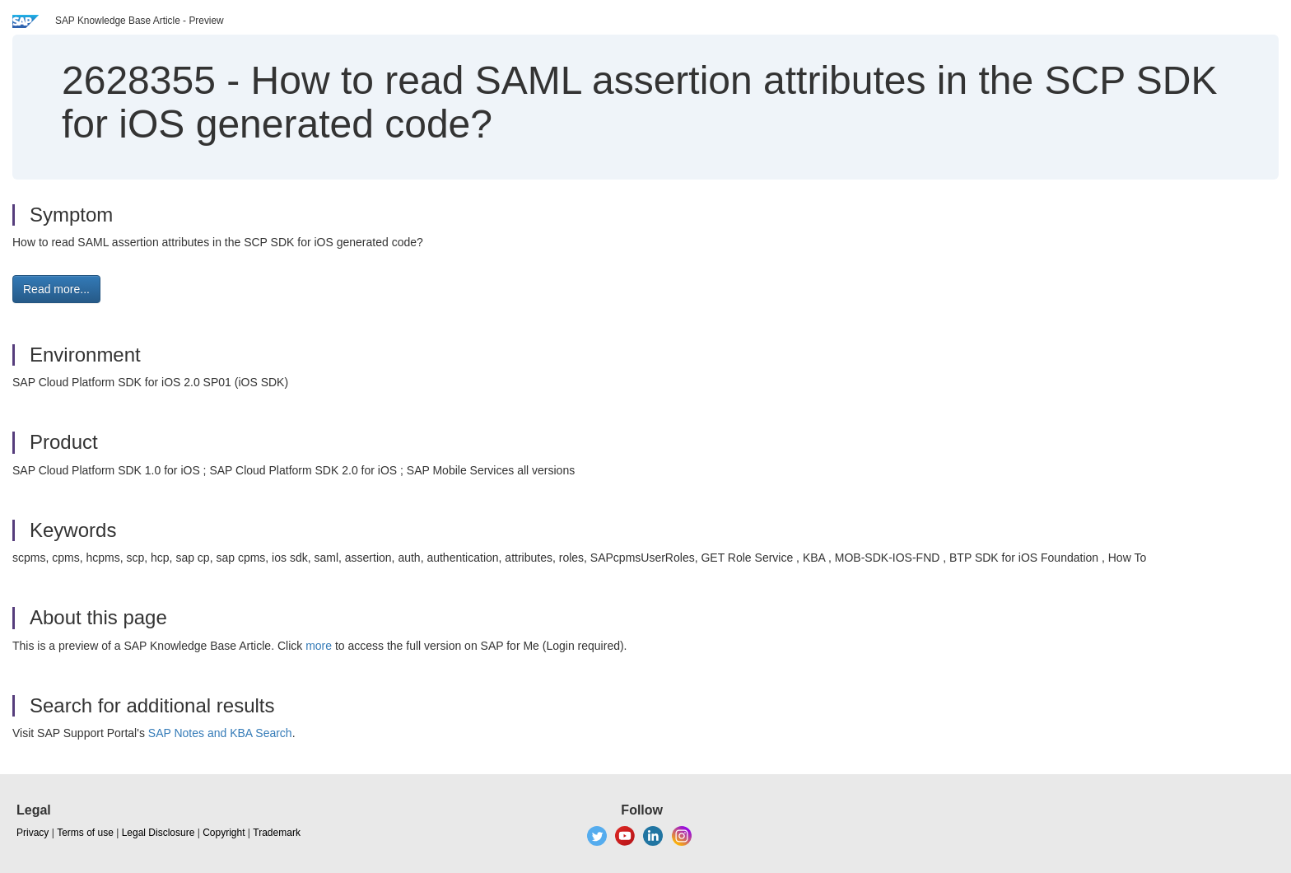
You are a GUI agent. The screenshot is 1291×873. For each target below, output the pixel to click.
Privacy (32, 832)
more (318, 645)
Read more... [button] (56, 289)
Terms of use (85, 832)
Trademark (277, 832)
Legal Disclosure (158, 832)
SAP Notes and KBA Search (220, 733)
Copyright (224, 832)
